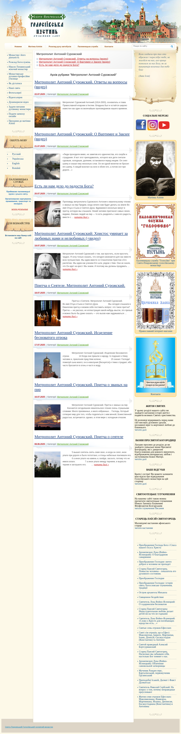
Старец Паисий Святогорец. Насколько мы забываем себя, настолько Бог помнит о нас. (154, 654)
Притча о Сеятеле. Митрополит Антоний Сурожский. (80, 285)
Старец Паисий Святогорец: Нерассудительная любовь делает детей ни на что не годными (156, 611)
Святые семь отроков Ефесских (155, 628)
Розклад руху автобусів (60, 46)
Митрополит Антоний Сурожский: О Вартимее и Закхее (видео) (74, 62)
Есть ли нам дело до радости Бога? (59, 65)
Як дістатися (15, 83)
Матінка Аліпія (35, 46)
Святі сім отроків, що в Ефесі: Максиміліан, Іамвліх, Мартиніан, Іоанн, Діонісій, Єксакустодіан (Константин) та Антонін (156, 636)
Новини (18, 46)
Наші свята (14, 88)
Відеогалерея (15, 97)
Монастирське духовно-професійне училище (19, 76)
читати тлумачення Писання (149, 508)
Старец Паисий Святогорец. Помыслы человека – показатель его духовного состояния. (157, 571)
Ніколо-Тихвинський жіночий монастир (19, 68)
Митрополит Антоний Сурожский (72, 94)
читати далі (140, 430)
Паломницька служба (88, 46)
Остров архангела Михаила (153, 592)
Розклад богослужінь (19, 62)
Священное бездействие (151, 597)
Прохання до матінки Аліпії (20, 122)
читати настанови (144, 528)
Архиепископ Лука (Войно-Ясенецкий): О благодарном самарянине (153, 554)
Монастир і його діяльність (17, 56)
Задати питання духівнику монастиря (20, 107)
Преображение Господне (151, 578)
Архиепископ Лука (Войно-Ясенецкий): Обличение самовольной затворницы (153, 663)
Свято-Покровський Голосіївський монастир (54, 23)
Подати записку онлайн (17, 115)
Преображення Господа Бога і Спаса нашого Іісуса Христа (157, 546)
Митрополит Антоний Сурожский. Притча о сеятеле (79, 437)
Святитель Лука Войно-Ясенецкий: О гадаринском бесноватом (157, 603)
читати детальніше (19, 209)
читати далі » (81, 217)
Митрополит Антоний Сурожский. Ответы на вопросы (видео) (73, 58)
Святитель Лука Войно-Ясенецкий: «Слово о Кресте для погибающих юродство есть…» (157, 621)
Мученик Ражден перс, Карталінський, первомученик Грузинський (154, 673)
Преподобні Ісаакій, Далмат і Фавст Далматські (157, 681)
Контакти (109, 46)
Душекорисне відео (19, 102)
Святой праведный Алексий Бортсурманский (153, 645)
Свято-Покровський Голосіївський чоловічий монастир (29, 727)
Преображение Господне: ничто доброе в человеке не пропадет (155, 562)
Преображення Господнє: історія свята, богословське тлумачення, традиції (156, 585)
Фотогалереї (15, 92)
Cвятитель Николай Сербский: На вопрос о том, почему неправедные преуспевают (157, 689)
